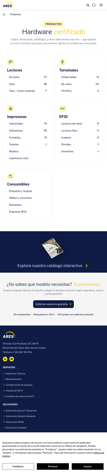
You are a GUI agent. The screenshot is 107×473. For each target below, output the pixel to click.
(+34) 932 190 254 (22, 352)
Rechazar (53, 466)
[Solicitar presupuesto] (94, 5)
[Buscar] (88, 5)
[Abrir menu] (101, 5)
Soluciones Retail (13, 422)
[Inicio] (4, 14)
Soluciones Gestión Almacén (19, 416)
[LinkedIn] (5, 359)
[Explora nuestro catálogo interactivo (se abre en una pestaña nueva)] (53, 252)
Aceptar (87, 466)
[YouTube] (11, 359)
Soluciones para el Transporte (20, 410)
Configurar (18, 466)
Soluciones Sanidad (14, 427)
